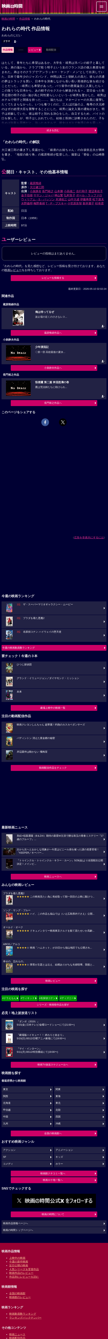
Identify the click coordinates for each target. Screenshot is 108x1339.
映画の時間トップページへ (18, 1230)
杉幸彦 (99, 203)
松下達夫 (98, 199)
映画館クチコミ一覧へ (52, 1173)
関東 (58, 1089)
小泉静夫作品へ (53, 367)
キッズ (59, 1157)
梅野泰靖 (39, 203)
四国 (58, 1116)
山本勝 (58, 191)
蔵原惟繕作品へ (53, 332)
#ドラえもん (9, 998)
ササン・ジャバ (43, 195)
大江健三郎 (37, 187)
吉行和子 (82, 191)
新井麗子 (88, 203)
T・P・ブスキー (56, 203)
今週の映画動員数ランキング (18, 647)
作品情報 (24, 18)
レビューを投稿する (53, 277)
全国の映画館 (17, 1293)
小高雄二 (69, 191)
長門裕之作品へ (53, 402)
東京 (5, 1089)
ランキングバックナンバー (25, 1317)
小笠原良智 (74, 203)
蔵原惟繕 (35, 183)
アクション (9, 1150)
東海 (58, 1096)
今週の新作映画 (18, 1261)
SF (4, 1157)
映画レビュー (52, 980)
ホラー (59, 1164)
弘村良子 (69, 195)
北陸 (58, 1110)
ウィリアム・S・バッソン (38, 199)
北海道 (7, 1103)
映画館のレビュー (20, 1297)
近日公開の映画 (18, 1265)
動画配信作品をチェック (53, 767)
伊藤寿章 (86, 199)
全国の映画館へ (53, 1133)
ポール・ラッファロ (89, 195)
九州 (5, 1123)
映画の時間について (53, 1214)
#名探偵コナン (47, 998)
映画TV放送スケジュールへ (52, 1064)
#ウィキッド (28, 998)
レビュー (34, 49)
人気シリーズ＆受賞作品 (24, 1269)
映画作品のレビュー (21, 1272)
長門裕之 (48, 191)
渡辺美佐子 (95, 191)
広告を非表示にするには (89, 537)
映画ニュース (17, 1334)
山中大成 (73, 199)
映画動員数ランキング (22, 1313)
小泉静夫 (35, 191)
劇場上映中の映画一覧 (52, 707)
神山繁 (58, 195)
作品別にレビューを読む (24, 1276)
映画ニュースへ (53, 876)
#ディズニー (67, 998)
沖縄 (58, 1123)
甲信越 (7, 1110)
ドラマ (6, 41)
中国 (5, 1116)
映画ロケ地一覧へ (53, 1180)
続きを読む (53, 130)
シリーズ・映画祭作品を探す (53, 1004)
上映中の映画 (17, 1257)
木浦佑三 (61, 199)
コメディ (8, 1164)
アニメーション (64, 1150)
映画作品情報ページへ (15, 1223)
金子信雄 (27, 195)
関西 (5, 1096)
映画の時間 (8, 18)
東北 (58, 1103)
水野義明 (27, 203)
